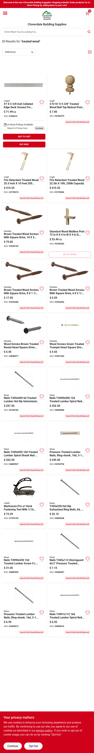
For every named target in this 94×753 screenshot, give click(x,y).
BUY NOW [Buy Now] (24, 144)
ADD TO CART (24, 136)
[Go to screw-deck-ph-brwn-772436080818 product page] (24, 340)
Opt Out (33, 746)
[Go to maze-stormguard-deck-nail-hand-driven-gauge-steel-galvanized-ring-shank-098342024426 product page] (70, 556)
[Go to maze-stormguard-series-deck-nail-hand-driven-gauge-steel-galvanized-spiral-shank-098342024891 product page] (70, 394)
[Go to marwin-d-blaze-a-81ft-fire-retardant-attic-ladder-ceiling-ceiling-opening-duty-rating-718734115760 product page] (70, 176)
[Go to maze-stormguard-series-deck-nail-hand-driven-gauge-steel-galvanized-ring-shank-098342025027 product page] (70, 448)
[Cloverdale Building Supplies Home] (47, 15)
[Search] (89, 31)
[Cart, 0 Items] (87, 13)
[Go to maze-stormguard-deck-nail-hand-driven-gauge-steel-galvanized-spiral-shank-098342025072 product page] (70, 610)
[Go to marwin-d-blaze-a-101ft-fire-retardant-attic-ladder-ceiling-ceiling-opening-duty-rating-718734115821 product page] (24, 176)
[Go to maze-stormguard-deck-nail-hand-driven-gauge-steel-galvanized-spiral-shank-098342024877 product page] (24, 556)
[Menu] (5, 13)
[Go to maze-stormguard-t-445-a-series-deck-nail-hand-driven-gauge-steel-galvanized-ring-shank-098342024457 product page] (24, 394)
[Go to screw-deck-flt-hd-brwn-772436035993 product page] (70, 286)
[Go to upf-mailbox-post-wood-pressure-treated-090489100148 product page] (70, 231)
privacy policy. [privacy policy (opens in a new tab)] (44, 730)
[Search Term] (47, 32)
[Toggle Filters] (90, 52)
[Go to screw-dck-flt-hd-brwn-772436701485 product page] (24, 231)
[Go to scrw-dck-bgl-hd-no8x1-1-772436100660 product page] (70, 340)
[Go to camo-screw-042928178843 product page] (24, 111)
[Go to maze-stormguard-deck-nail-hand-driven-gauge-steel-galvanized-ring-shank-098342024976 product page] (24, 610)
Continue (12, 746)
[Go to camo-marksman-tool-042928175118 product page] (24, 502)
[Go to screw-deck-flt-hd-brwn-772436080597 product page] (24, 286)
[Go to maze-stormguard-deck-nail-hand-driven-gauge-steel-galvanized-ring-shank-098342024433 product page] (70, 502)
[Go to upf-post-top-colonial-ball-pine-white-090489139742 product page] (70, 111)
